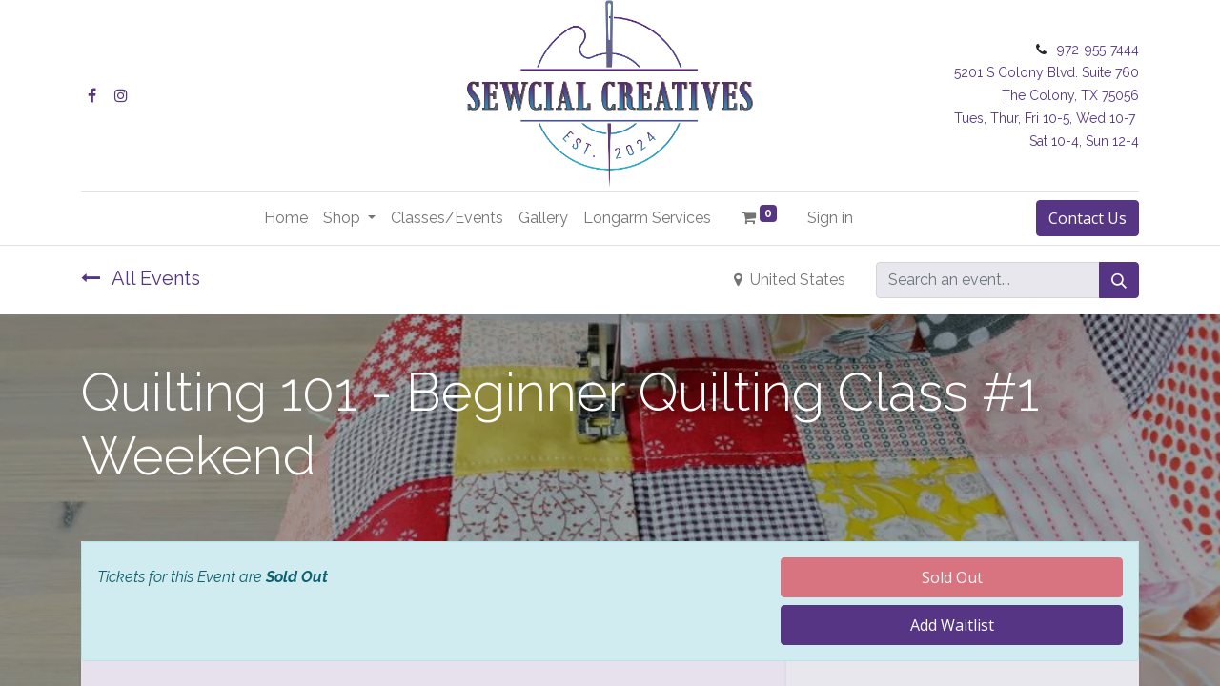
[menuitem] (285, 218)
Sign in (830, 218)
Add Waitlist (952, 625)
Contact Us (1087, 218)
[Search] (1119, 280)
